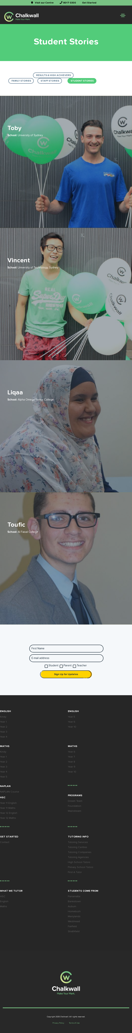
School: (12, 135)
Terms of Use (74, 1023)
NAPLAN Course (9, 791)
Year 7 (71, 757)
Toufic (16, 525)
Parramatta (74, 896)
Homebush (74, 911)
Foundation (74, 806)
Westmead (74, 921)
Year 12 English (8, 813)
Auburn (72, 906)
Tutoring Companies (79, 852)
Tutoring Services (78, 842)
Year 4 (3, 737)
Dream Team (75, 801)
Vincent (18, 261)
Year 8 (71, 762)
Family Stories (21, 81)
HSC (2, 896)
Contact (4, 842)
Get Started (89, 3)
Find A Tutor (75, 872)
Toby (14, 128)
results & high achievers (53, 75)
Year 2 (3, 727)
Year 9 (71, 767)
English (4, 901)
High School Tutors (79, 862)
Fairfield (72, 926)
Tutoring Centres (77, 847)
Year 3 (3, 732)
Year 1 (3, 722)
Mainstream (74, 811)
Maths (3, 906)
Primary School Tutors (80, 867)
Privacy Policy (58, 1023)
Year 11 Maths (7, 808)
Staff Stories (50, 81)
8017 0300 (69, 3)
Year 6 (71, 722)
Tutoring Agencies (78, 857)
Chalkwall (64, 1017)
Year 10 (72, 727)
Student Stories (82, 81)
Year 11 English (8, 803)
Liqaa (15, 393)
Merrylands (74, 916)
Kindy (3, 717)
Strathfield (74, 931)
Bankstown (74, 901)
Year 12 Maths (8, 818)
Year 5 (71, 717)
